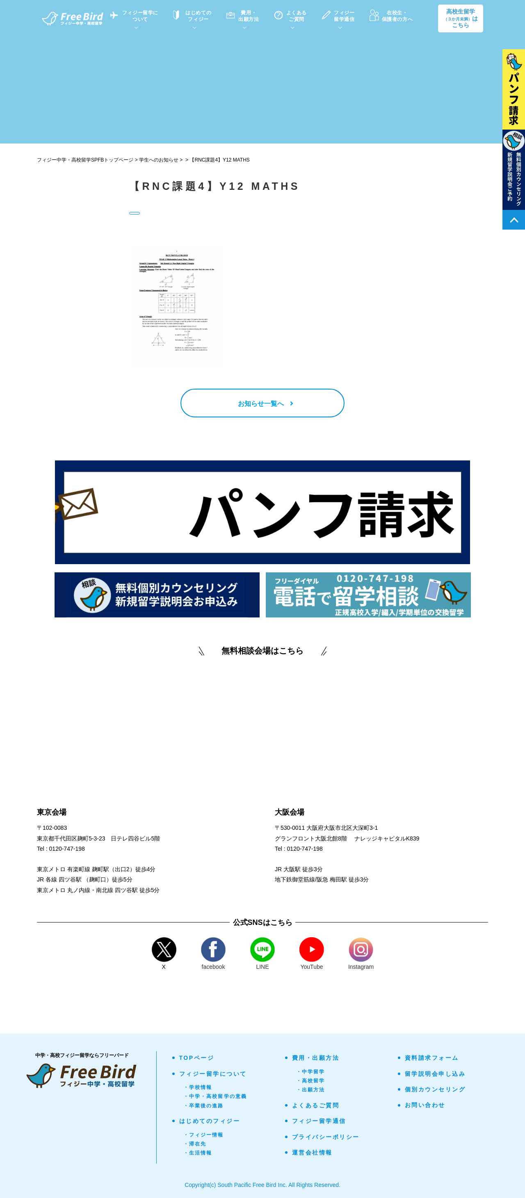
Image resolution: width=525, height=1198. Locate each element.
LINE (262, 953)
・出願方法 (310, 1089)
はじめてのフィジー (209, 1121)
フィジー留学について (213, 1073)
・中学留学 (310, 1071)
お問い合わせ (425, 1105)
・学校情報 (197, 1087)
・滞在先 (195, 1143)
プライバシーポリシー (326, 1137)
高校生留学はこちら (460, 18)
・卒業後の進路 (203, 1105)
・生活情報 (197, 1152)
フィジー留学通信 (319, 1121)
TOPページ (197, 1058)
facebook (213, 953)
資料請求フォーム (432, 1058)
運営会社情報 (312, 1152)
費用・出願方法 (316, 1058)
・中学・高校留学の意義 (215, 1096)
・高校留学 (310, 1080)
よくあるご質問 (316, 1105)
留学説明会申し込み (435, 1073)
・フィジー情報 (203, 1134)
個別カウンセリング (435, 1089)
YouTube (311, 953)
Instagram (361, 953)
